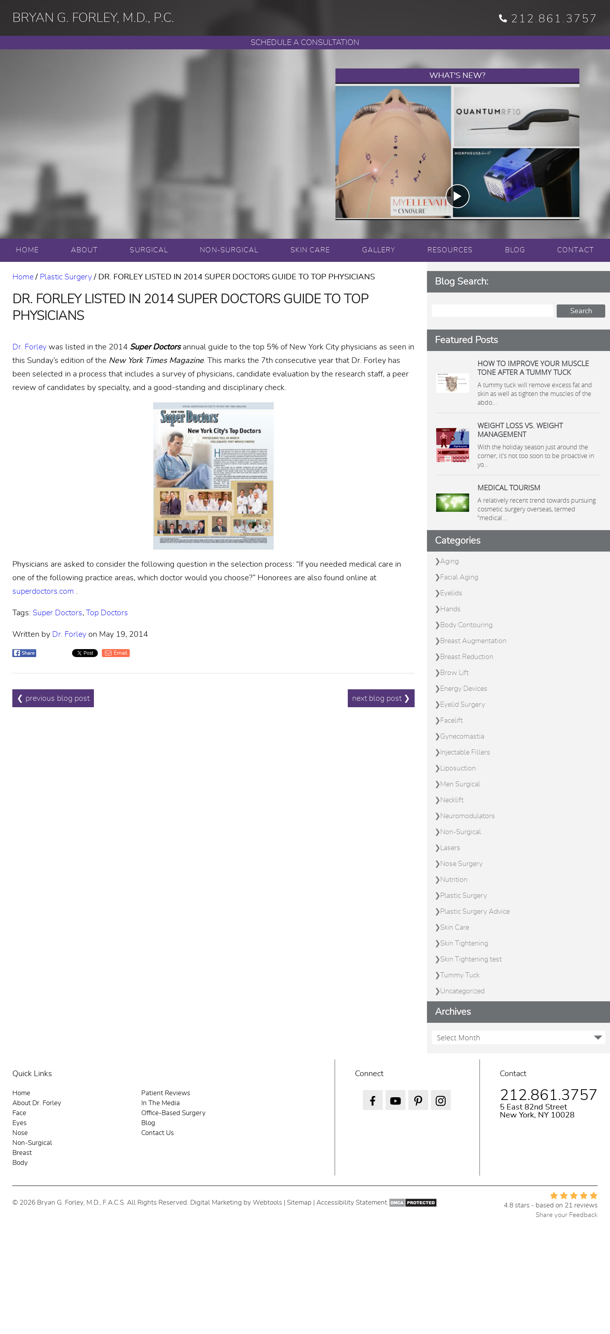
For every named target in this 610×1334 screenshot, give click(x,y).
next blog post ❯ (381, 699)
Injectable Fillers (465, 752)
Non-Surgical (460, 832)
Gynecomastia (462, 736)
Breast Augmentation (473, 641)
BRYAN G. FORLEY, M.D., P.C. (93, 18)
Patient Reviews (165, 1093)
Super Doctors (57, 613)
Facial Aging (459, 577)
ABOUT (84, 250)
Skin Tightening (464, 943)
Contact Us (157, 1132)
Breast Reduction (466, 657)
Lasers (450, 848)
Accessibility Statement (351, 1202)
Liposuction (458, 768)
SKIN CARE (310, 250)
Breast (22, 1152)
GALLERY (379, 250)
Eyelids (451, 593)
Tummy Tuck (459, 975)
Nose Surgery (461, 864)
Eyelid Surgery (462, 704)
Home (22, 277)
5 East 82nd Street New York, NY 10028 (537, 1111)
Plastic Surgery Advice (475, 911)
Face (19, 1113)
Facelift (451, 720)
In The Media (160, 1103)
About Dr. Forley (36, 1103)
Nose (20, 1132)
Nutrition (454, 879)
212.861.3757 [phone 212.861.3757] (548, 19)
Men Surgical (460, 784)
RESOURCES (450, 250)
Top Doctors (107, 613)
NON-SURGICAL (229, 250)
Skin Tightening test (471, 959)
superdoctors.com (43, 591)
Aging (449, 561)
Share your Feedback (567, 1214)
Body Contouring (466, 625)
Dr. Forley (29, 347)
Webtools (267, 1202)
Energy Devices (463, 688)
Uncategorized (462, 991)
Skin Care (454, 927)
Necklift (452, 800)
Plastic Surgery (66, 277)
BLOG (515, 250)
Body (20, 1162)
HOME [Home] (27, 250)
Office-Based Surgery (173, 1113)
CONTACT (575, 250)
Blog (148, 1122)
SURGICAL (149, 250)
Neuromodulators (467, 816)
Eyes (19, 1122)
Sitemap (299, 1202)
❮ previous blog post (53, 699)
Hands (450, 609)
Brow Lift (454, 673)
